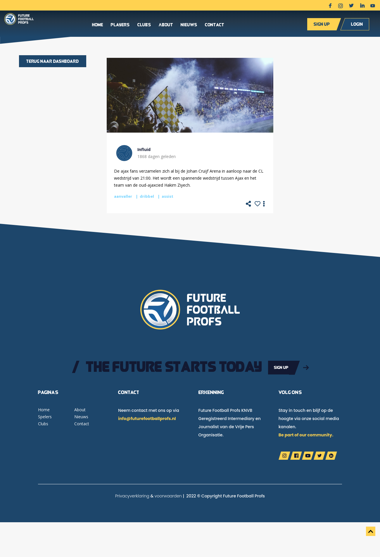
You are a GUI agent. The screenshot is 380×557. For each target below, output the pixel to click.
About (166, 26)
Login (357, 25)
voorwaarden (168, 495)
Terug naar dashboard (52, 61)
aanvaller (123, 196)
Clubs (144, 26)
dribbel (147, 196)
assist (167, 196)
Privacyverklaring (132, 495)
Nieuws (189, 26)
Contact (214, 26)
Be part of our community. (306, 434)
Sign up (321, 25)
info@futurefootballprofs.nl (147, 418)
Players (120, 26)
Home (97, 26)
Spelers (45, 416)
